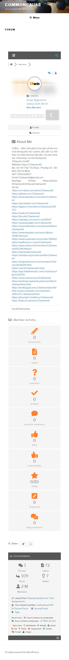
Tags (17, 612)
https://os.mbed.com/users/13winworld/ (33, 190)
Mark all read (48, 621)
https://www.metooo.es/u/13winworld (31, 277)
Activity (34, 133)
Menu (34, 17)
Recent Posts (21, 608)
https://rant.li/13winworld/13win (28, 268)
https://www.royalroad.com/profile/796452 (34, 239)
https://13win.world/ (31, 164)
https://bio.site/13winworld (25, 216)
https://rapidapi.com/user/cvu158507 (31, 219)
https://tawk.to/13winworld (26, 213)
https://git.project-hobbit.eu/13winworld (32, 297)
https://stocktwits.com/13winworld (30, 203)
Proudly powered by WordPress (22, 652)
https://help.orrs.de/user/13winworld (30, 300)
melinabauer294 (45, 605)
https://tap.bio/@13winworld (26, 252)
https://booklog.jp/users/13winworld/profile (34, 287)
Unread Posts (41, 608)
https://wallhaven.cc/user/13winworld (31, 242)
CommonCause (23, 4)
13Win (15, 148)
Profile (34, 127)
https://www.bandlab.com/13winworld (31, 222)
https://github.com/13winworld (28, 193)
